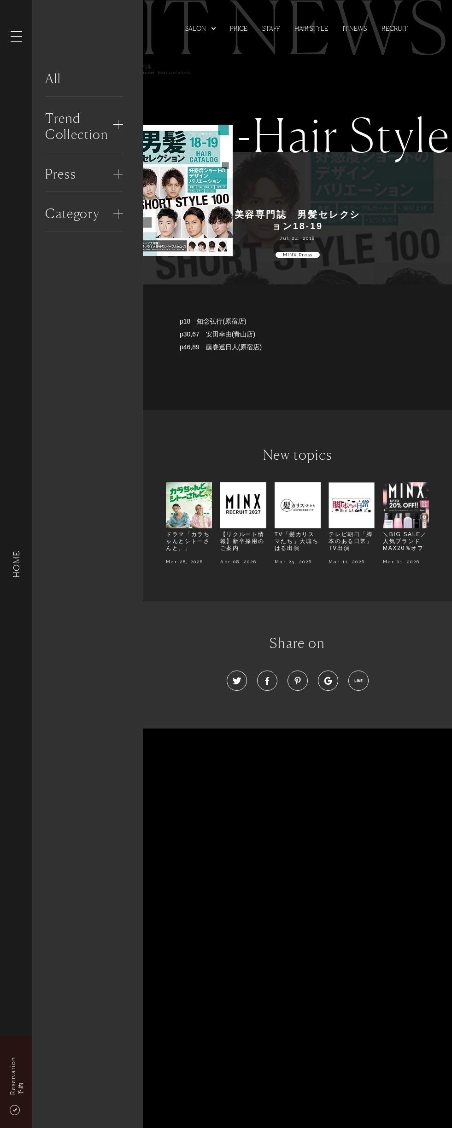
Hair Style (311, 28)
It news (355, 28)
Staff (271, 28)
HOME (16, 564)
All (53, 79)
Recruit (395, 28)
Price (238, 28)
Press (60, 174)
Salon (195, 28)
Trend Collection (76, 126)
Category (72, 213)
